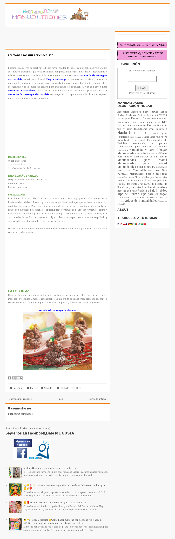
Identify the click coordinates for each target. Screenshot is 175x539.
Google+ (47, 387)
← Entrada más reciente (18, 398)
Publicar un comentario (20, 413)
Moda (138, 177)
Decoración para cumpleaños (135, 122)
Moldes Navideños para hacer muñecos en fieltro (49, 468)
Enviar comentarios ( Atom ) (35, 428)
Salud (154, 190)
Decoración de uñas (157, 118)
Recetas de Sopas (127, 190)
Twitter (32, 387)
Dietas (158, 122)
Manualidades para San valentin (142, 171)
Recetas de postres (154, 187)
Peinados (152, 180)
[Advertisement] (32, 39)
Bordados (131, 115)
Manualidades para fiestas (134, 153)
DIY (164, 122)
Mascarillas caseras (126, 177)
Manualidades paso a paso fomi (148, 173)
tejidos (162, 190)
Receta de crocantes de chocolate (30, 55)
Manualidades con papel (132, 140)
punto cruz (137, 183)
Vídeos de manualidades (141, 201)
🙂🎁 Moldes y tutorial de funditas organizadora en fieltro (54, 502)
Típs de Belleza (129, 194)
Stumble (63, 387)
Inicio (60, 398)
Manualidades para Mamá (142, 160)
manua (138, 137)
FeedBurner (149, 92)
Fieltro (152, 125)
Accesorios (124, 111)
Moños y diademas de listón (132, 180)
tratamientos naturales (131, 197)
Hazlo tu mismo (132, 132)
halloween (161, 128)
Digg (76, 387)
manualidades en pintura (149, 143)
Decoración (139, 118)
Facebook (16, 387)
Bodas (121, 115)
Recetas (149, 184)
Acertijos (137, 111)
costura (162, 115)
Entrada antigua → (99, 398)
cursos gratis (124, 118)
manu (132, 137)
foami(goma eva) (145, 128)
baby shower (152, 111)
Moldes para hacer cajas (154, 177)
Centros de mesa (147, 115)
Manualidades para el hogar (148, 150)
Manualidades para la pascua (150, 156)
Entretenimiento (137, 125)
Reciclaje (144, 190)
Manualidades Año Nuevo (154, 136)
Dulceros (122, 125)
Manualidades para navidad (142, 163)
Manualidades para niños (134, 167)
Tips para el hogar (154, 194)
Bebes (163, 111)
